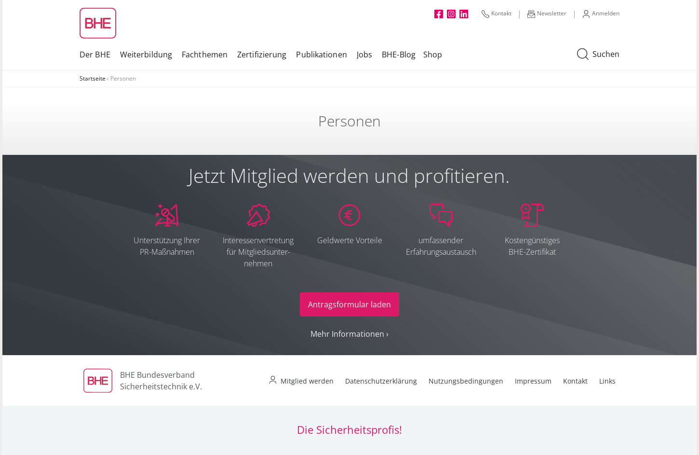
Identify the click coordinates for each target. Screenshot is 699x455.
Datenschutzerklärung (381, 381)
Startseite (93, 78)
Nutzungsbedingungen (466, 381)
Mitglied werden (307, 381)
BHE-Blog (399, 54)
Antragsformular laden (349, 304)
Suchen (598, 54)
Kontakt (496, 13)
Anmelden (600, 13)
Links (607, 381)
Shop (432, 54)
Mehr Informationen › (349, 334)
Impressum (533, 381)
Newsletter (546, 13)
